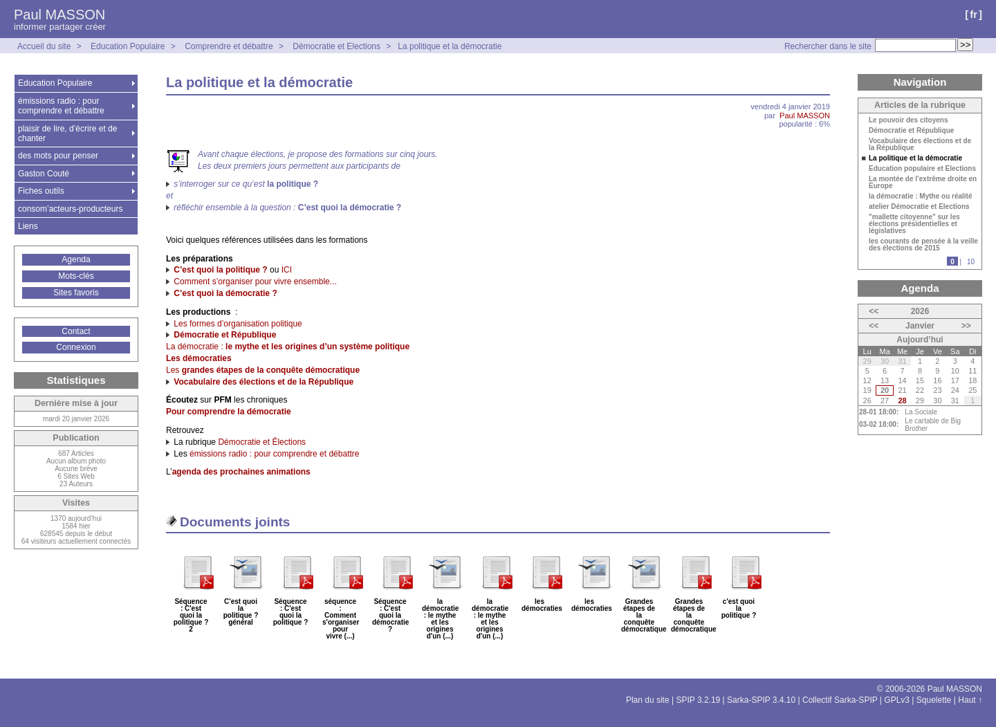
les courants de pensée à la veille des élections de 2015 (923, 245)
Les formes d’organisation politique (238, 324)
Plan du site (648, 700)
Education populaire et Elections (922, 168)
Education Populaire (128, 46)
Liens (28, 226)
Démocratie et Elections (336, 46)
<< (873, 311)
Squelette (934, 700)
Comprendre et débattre (229, 46)
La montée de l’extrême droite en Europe (923, 183)
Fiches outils (41, 191)
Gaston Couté (43, 173)
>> (966, 326)
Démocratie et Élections (262, 442)
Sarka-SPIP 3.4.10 (761, 700)
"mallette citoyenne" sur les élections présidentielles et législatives (914, 224)
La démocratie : (287, 346)
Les (263, 370)
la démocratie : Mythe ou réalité (920, 196)
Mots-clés (75, 276)
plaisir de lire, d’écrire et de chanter (67, 133)
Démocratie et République (911, 130)
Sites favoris (75, 292)
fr (973, 14)
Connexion (75, 347)
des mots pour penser (58, 155)
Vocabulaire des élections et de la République (920, 144)
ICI (287, 270)
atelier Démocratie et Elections (919, 206)
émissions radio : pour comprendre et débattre (274, 454)
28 (902, 400)
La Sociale (921, 412)
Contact (76, 331)
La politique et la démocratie (449, 46)
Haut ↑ (970, 700)
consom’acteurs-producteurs (70, 209)
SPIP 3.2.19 (698, 700)
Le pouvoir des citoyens (908, 120)
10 (971, 262)
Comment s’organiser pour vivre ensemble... (255, 281)
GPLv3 (897, 700)
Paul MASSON (59, 14)
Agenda (76, 259)
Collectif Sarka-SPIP (840, 700)
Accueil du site (44, 46)
